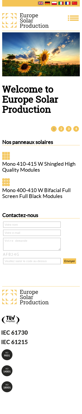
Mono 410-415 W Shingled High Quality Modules (38, 167)
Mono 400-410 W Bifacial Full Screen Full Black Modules (36, 193)
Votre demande (32, 245)
